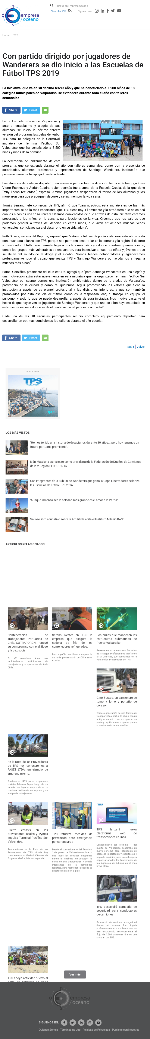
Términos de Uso (105, 1030)
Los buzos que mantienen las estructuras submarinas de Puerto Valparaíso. (117, 783)
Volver (141, 347)
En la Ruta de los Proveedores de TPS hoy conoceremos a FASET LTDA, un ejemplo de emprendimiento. (28, 911)
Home (5, 35)
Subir (130, 347)
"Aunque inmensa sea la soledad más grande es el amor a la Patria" (74, 505)
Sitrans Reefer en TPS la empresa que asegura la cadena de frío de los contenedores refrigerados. (72, 785)
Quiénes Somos (83, 1030)
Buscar (51, 5)
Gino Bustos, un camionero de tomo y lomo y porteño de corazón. (117, 845)
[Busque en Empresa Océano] (74, 5)
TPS (15, 35)
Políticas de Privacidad (131, 1030)
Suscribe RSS (58, 11)
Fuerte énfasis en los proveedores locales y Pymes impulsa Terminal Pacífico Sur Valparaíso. (28, 980)
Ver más (75, 977)
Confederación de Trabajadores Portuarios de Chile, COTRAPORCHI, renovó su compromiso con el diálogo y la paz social (28, 787)
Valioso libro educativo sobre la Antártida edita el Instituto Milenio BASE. (77, 524)
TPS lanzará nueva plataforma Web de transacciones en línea (117, 977)
